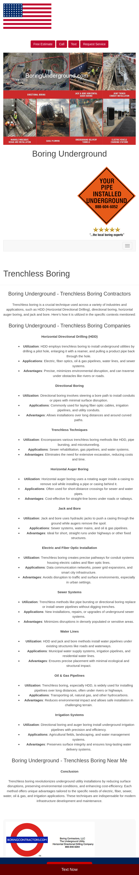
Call (61, 44)
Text (74, 44)
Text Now (69, 869)
